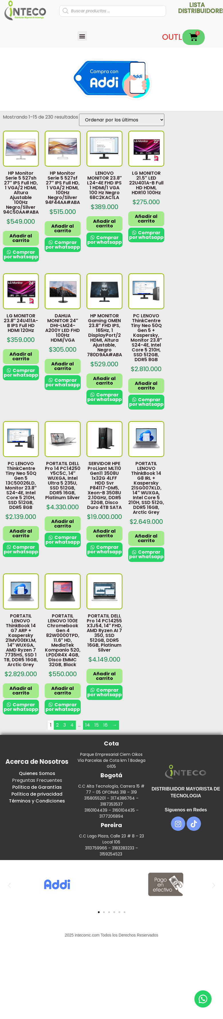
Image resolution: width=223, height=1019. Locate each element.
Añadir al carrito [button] (20, 238)
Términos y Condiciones (37, 801)
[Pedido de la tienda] (121, 120)
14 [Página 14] (87, 725)
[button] (82, 36)
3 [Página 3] (64, 725)
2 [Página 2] (57, 725)
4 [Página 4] (72, 725)
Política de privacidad (36, 794)
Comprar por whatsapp (21, 254)
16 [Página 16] (105, 725)
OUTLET (176, 37)
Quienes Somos (37, 773)
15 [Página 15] (96, 725)
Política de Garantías (37, 787)
